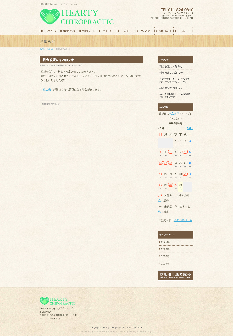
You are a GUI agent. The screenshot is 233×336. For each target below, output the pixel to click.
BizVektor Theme (116, 331)
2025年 (165, 242)
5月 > (190, 128)
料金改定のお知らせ (50, 104)
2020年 (165, 256)
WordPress (99, 331)
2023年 (165, 249)
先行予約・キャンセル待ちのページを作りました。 (174, 80)
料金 (45, 89)
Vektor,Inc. (134, 331)
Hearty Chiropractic (112, 327)
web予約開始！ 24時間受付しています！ (174, 95)
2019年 (165, 263)
